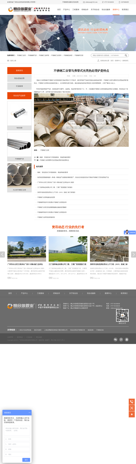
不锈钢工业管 (21, 55)
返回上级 (13, 60)
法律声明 (10, 337)
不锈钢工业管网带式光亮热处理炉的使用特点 (51, 160)
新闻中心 (116, 9)
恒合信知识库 (19, 78)
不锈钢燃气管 (32, 55)
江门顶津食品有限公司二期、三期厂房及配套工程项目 (54, 187)
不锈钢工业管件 (56, 55)
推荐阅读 (20, 337)
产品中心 (66, 9)
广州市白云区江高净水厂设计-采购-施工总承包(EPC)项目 (55, 182)
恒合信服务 (106, 9)
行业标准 (19, 86)
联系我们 (125, 9)
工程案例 (75, 9)
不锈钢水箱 (100, 330)
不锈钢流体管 (68, 55)
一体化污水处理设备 (24, 330)
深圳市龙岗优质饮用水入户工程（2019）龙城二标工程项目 (56, 192)
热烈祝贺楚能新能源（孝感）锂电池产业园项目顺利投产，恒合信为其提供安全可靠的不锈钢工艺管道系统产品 (73, 177)
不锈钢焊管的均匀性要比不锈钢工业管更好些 (52, 202)
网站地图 (39, 337)
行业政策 (29, 337)
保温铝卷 (91, 330)
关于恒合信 (95, 9)
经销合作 (85, 9)
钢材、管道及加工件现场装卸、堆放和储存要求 (52, 157)
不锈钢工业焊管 (44, 55)
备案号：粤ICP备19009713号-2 (55, 340)
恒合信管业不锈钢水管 (77, 330)
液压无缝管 (37, 330)
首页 (59, 9)
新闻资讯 (125, 60)
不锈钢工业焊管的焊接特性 (46, 217)
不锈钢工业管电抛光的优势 (46, 197)
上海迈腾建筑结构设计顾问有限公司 (56, 330)
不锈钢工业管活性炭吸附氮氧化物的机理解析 (52, 207)
